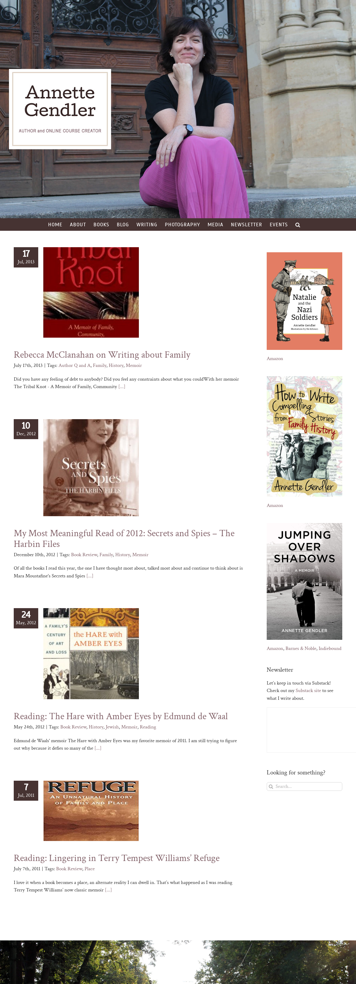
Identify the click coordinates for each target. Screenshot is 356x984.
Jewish (112, 727)
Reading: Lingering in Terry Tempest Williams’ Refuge (117, 858)
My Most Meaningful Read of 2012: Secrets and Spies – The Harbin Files (124, 538)
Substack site (308, 690)
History (116, 365)
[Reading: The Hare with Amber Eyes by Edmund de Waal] (91, 653)
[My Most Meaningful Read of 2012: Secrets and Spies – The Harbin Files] (91, 467)
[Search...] (304, 786)
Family (99, 365)
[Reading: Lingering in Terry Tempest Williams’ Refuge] (91, 811)
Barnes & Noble (301, 648)
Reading (148, 727)
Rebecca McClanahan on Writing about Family (102, 355)
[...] (121, 386)
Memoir (134, 365)
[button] (297, 224)
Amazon (275, 358)
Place (90, 868)
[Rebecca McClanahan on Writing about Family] (91, 292)
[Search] (271, 786)
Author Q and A (74, 365)
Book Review (84, 554)
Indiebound (330, 648)
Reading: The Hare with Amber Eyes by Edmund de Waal (121, 716)
